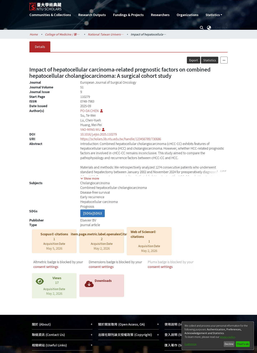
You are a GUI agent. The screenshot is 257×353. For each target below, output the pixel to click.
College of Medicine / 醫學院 (63, 34)
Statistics (209, 60)
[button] (89, 178)
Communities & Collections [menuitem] (50, 14)
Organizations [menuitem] (187, 14)
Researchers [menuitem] (160, 14)
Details (40, 46)
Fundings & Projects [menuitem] (128, 14)
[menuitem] (214, 14)
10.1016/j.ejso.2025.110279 (98, 134)
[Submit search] (201, 27)
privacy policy (227, 337)
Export (193, 60)
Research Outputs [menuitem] (92, 14)
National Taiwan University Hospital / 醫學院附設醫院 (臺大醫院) (106, 34)
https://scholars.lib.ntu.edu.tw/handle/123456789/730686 (120, 139)
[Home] (109, 5)
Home (34, 34)
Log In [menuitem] (220, 27)
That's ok (243, 344)
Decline (229, 344)
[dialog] (217, 335)
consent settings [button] (45, 266)
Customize (190, 344)
